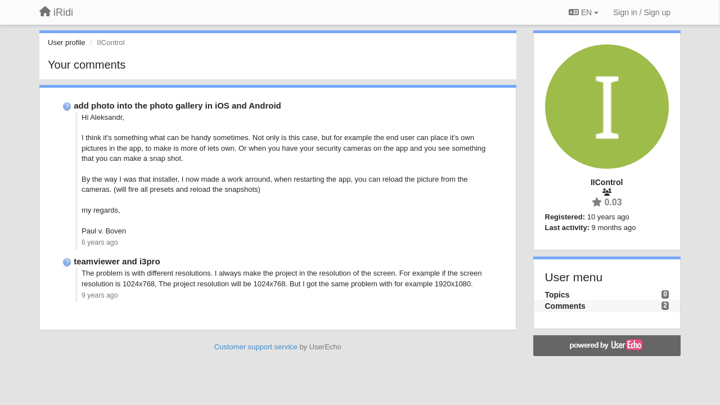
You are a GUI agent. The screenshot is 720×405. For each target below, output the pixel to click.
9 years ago (100, 295)
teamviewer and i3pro (117, 261)
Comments (565, 306)
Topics (557, 294)
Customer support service (256, 347)
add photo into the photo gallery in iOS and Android (177, 105)
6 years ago (100, 242)
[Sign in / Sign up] (642, 12)
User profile (66, 42)
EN (583, 12)
